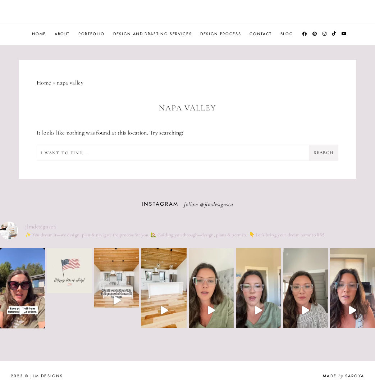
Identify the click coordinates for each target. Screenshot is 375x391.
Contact (261, 34)
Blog (286, 34)
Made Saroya (343, 376)
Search (324, 152)
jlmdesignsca (219, 204)
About (62, 34)
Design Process (220, 34)
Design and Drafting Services (152, 34)
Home (39, 34)
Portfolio (91, 34)
